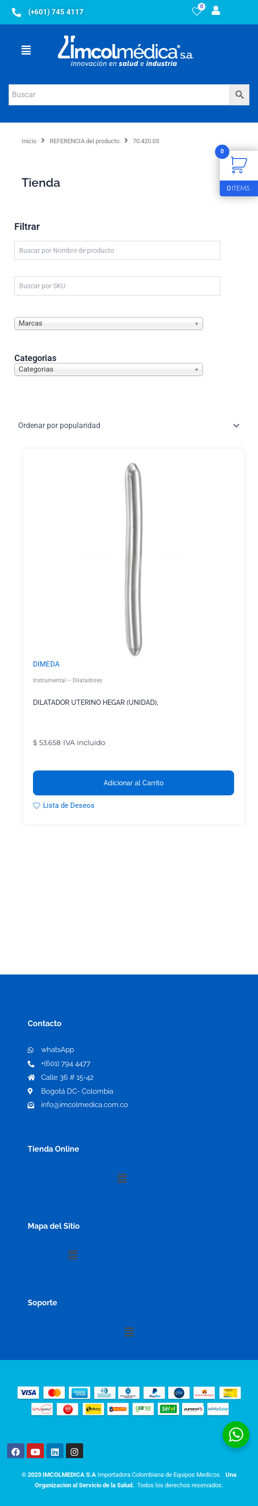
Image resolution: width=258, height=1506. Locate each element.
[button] (26, 51)
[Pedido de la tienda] (129, 425)
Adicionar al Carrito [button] (133, 783)
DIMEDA (46, 664)
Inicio (29, 141)
